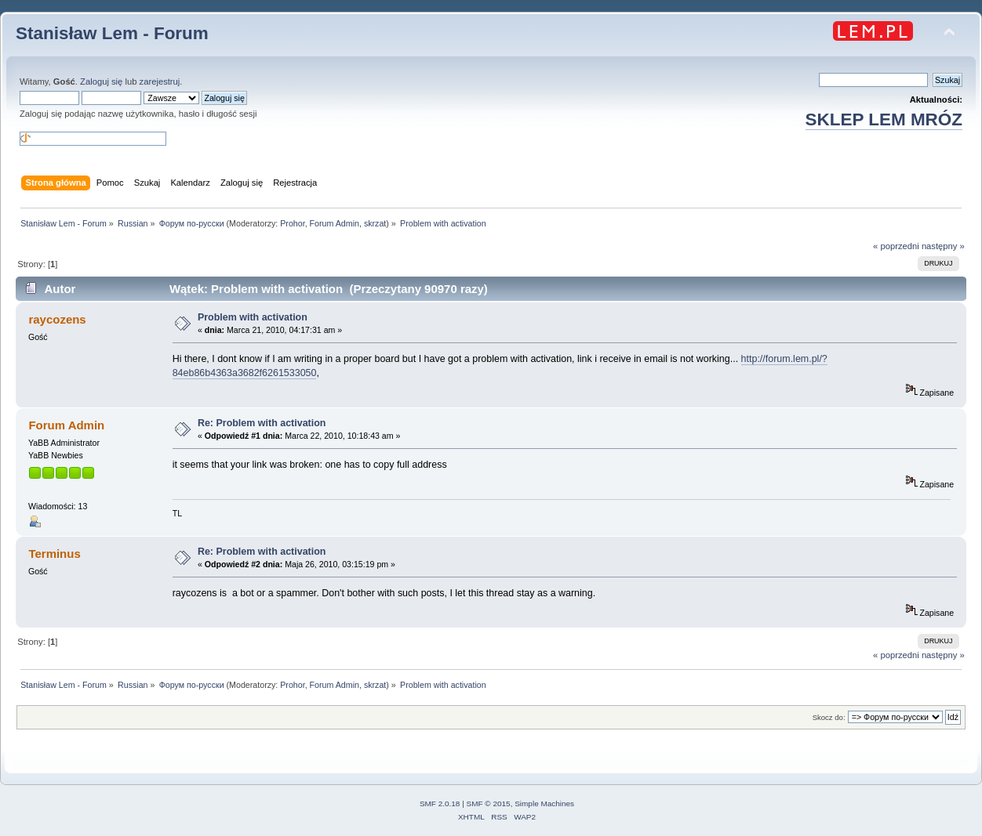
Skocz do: (829, 717)
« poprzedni (896, 246)
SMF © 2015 (489, 803)
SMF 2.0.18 (440, 803)
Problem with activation (252, 317)
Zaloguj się (101, 81)
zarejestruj (160, 81)
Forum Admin (334, 223)
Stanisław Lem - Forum (112, 33)
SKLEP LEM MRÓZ (884, 119)
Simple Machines (544, 803)
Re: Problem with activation (262, 423)
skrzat (375, 223)
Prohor (292, 223)
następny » (943, 246)
